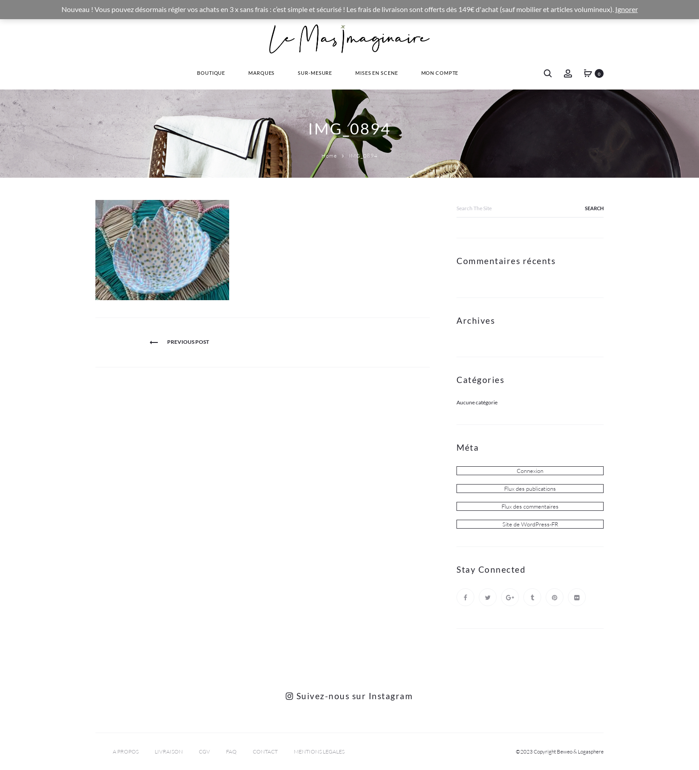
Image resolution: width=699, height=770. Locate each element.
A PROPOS (126, 751)
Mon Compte (440, 73)
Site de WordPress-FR (530, 524)
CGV (204, 751)
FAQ (231, 751)
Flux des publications (530, 488)
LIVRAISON (169, 751)
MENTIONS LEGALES (319, 751)
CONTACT (265, 751)
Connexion (530, 470)
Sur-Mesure (315, 73)
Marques (261, 73)
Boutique (211, 73)
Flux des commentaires (530, 506)
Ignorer (626, 9)
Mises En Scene (376, 73)
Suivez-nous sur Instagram (349, 696)
